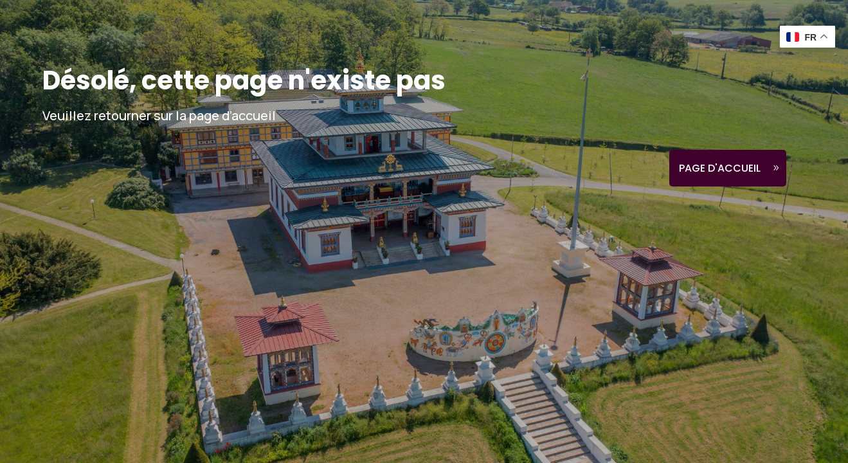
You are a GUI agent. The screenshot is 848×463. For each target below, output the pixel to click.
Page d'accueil (720, 168)
